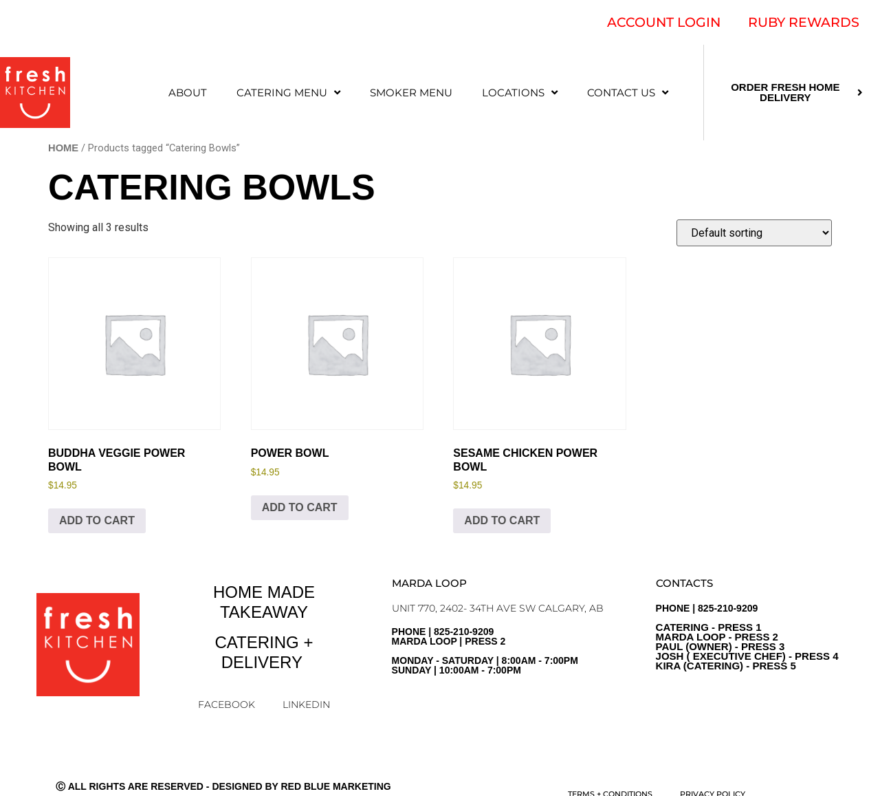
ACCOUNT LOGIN (663, 22)
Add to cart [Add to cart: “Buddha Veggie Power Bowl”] (97, 520)
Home (63, 147)
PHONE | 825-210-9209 (747, 637)
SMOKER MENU (411, 92)
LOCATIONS (520, 92)
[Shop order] (754, 232)
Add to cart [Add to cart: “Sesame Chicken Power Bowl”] (502, 520)
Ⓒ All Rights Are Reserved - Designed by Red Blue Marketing (223, 786)
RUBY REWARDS (803, 22)
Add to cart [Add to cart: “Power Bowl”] (300, 507)
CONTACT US (627, 92)
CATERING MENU (288, 92)
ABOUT (187, 92)
